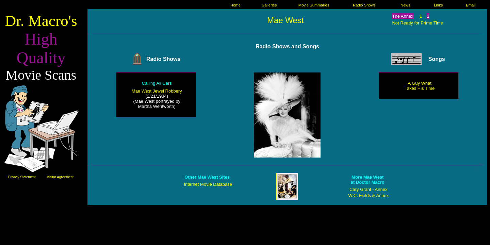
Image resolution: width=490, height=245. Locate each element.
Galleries (269, 5)
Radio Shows (364, 5)
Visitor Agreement (60, 177)
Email (470, 5)
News (405, 5)
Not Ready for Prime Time (417, 23)
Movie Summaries (313, 5)
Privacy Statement (22, 177)
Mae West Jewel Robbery (157, 91)
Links (438, 5)
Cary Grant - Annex (368, 189)
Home (235, 5)
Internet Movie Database (208, 184)
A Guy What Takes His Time (420, 86)
